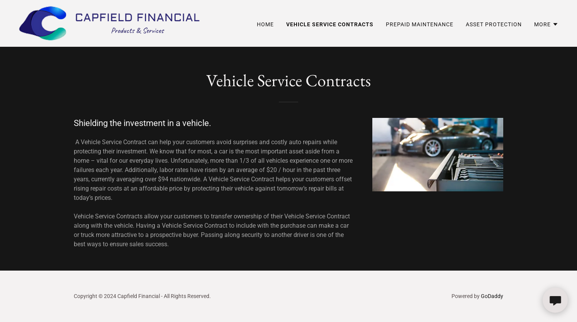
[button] (546, 24)
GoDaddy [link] (492, 296)
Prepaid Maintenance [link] (419, 24)
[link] (109, 23)
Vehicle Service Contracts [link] (329, 24)
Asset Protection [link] (494, 24)
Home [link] (265, 24)
